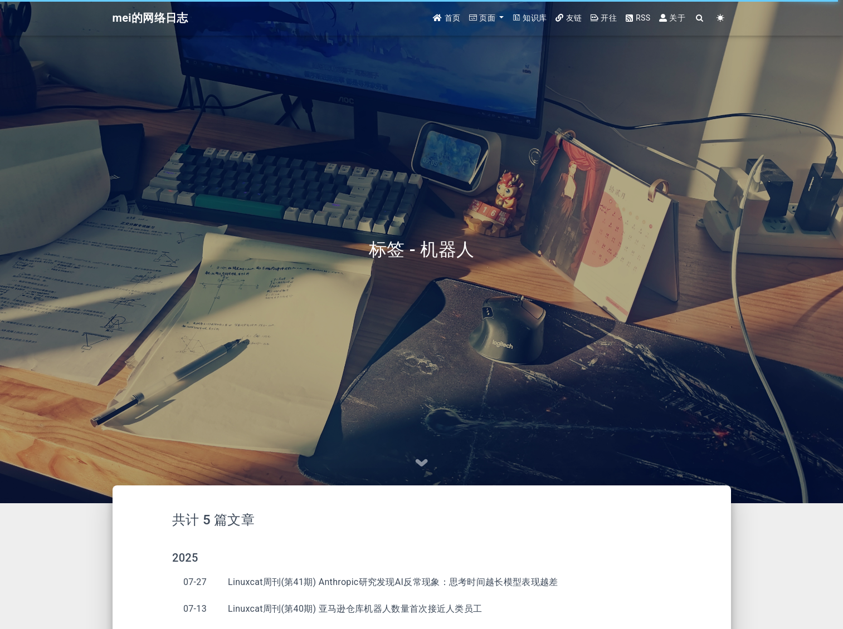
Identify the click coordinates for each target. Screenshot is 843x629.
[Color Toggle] (720, 18)
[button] (486, 18)
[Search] (700, 18)
